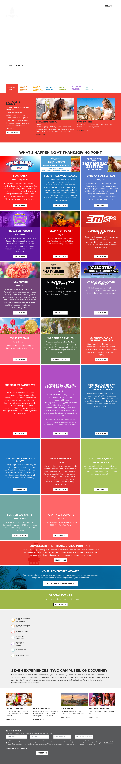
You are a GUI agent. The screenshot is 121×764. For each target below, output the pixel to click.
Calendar (61, 12)
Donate (108, 6)
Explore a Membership (60, 583)
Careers (71, 6)
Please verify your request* (17, 748)
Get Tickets (16, 65)
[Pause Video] (119, 78)
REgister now (20, 535)
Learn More (101, 256)
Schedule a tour (60, 360)
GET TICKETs (12, 132)
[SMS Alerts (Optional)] (84, 737)
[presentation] (20, 753)
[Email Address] (62, 737)
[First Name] (17, 737)
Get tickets (101, 205)
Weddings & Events (108, 12)
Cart (90, 6)
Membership (93, 12)
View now (65, 717)
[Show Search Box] (95, 6)
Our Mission (39, 6)
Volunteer (57, 6)
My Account (82, 6)
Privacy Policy (22, 744)
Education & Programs (76, 12)
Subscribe (42, 753)
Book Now (101, 360)
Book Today (94, 717)
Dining (65, 6)
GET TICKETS (60, 604)
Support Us (48, 6)
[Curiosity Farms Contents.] (60, 117)
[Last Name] (39, 737)
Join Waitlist (60, 535)
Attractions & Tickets (44, 12)
